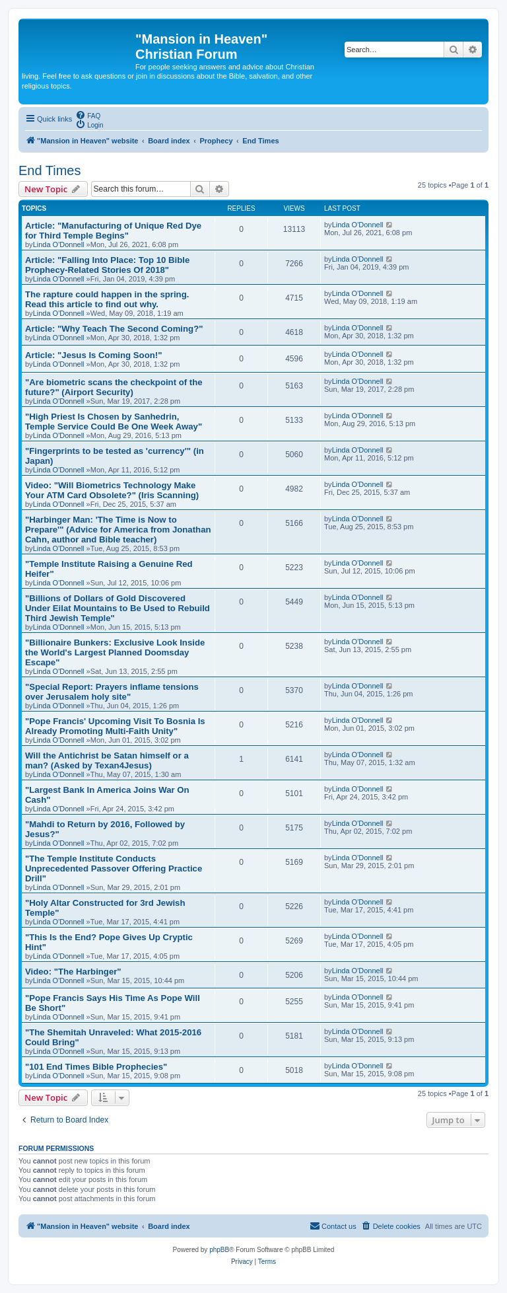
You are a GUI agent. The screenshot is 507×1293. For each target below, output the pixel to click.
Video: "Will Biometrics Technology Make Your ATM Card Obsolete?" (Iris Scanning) (112, 490)
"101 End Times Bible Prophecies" (96, 1067)
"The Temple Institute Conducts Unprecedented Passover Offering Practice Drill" (113, 868)
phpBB (219, 1249)
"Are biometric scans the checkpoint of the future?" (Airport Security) (114, 387)
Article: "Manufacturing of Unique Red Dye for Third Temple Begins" (113, 230)
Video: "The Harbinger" (73, 972)
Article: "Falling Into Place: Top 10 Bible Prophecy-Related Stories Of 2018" (107, 265)
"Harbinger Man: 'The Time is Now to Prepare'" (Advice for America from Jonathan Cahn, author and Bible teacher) (118, 529)
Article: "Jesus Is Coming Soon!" (93, 355)
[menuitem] (87, 115)
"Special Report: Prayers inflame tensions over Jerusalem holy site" (112, 692)
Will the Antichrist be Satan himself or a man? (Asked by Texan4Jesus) (107, 760)
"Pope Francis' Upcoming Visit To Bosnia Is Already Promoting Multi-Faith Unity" (115, 726)
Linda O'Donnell (58, 244)
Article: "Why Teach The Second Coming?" (114, 329)
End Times (49, 170)
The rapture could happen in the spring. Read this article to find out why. (107, 299)
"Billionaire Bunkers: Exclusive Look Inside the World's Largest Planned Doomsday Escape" (115, 652)
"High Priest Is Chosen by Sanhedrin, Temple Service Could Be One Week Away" (113, 421)
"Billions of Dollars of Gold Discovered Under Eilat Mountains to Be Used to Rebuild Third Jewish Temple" (117, 608)
